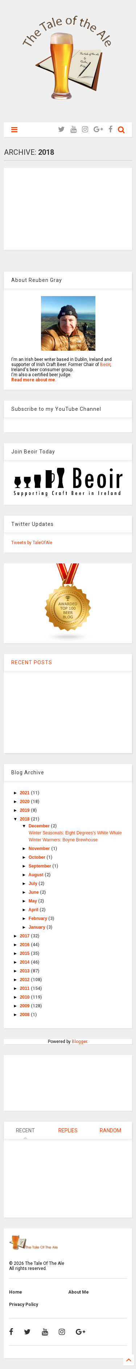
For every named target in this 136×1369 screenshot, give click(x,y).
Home (15, 1292)
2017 (25, 936)
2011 (25, 988)
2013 (25, 970)
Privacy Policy (23, 1304)
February (39, 918)
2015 (25, 953)
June (34, 892)
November (40, 848)
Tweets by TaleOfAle (31, 542)
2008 (25, 1014)
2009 (25, 1005)
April (34, 909)
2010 (25, 997)
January (37, 927)
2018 (25, 819)
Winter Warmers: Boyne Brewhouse (63, 839)
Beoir (105, 364)
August (36, 874)
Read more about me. (34, 379)
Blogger (79, 1041)
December (40, 826)
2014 (25, 962)
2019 (25, 810)
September (40, 866)
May (33, 901)
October (37, 857)
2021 (25, 792)
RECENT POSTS (31, 662)
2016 (25, 944)
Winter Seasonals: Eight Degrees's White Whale (75, 832)
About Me (78, 1292)
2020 (25, 801)
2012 (25, 979)
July (33, 883)
